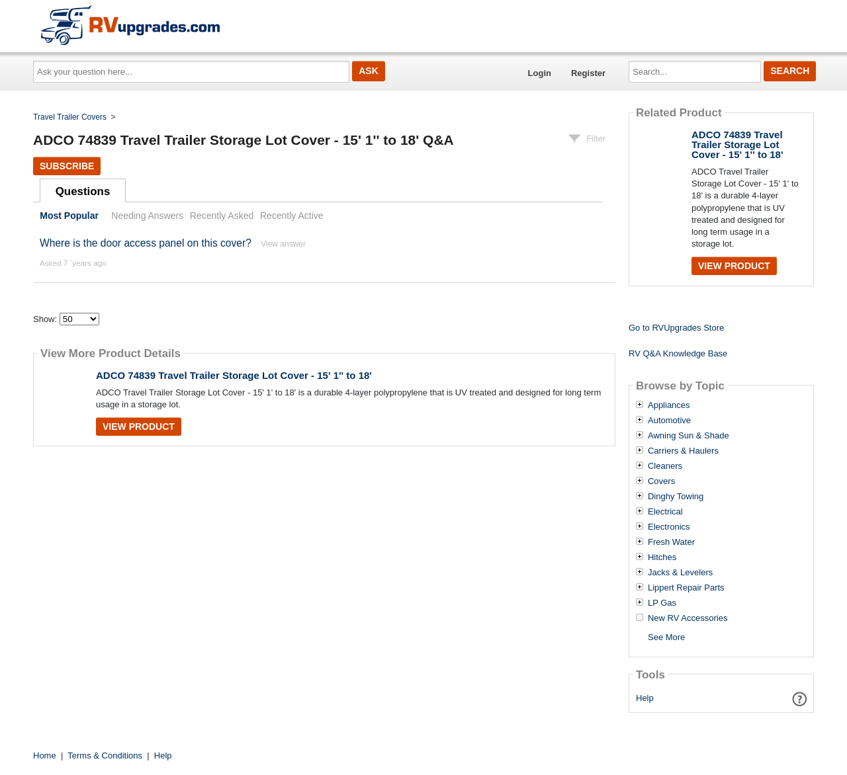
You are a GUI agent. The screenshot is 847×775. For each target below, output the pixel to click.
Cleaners (665, 466)
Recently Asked (221, 215)
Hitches (662, 557)
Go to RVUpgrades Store (676, 328)
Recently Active (292, 215)
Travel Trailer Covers (70, 117)
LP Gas (662, 603)
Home (44, 755)
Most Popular (69, 215)
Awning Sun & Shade (688, 435)
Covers (661, 481)
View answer (283, 244)
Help (645, 698)
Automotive (669, 420)
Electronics (669, 527)
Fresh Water (671, 542)
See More (666, 637)
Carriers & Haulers (683, 451)
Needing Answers (147, 215)
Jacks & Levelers (680, 572)
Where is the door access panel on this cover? (145, 243)
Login (539, 73)
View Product (139, 426)
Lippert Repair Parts (686, 587)
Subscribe (67, 166)
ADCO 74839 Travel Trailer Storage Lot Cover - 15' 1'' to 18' (234, 375)
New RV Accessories (687, 618)
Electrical (665, 511)
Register (588, 73)
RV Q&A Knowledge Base (678, 353)
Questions (83, 191)
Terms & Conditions (104, 755)
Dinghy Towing (675, 496)
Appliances (669, 405)
